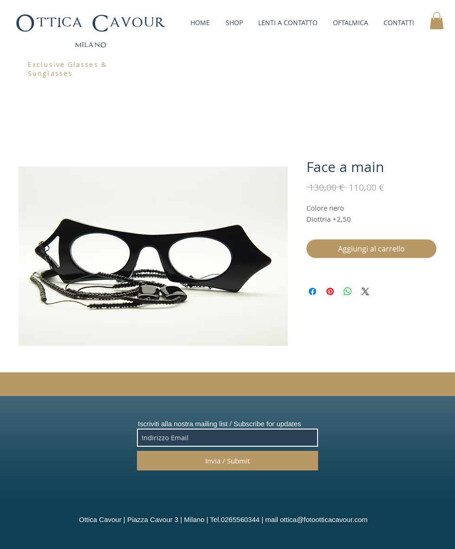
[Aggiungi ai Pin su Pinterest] (330, 291)
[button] (233, 22)
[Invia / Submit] (227, 460)
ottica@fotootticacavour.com (324, 519)
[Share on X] (365, 291)
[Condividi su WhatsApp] (347, 291)
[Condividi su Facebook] (312, 291)
